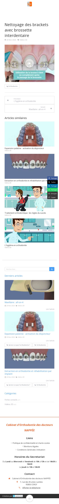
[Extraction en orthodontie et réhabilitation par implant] (29, 359)
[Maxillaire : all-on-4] (29, 290)
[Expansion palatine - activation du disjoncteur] (29, 321)
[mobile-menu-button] (30, 498)
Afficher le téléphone (31, 487)
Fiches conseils (11, 400)
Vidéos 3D (9, 404)
